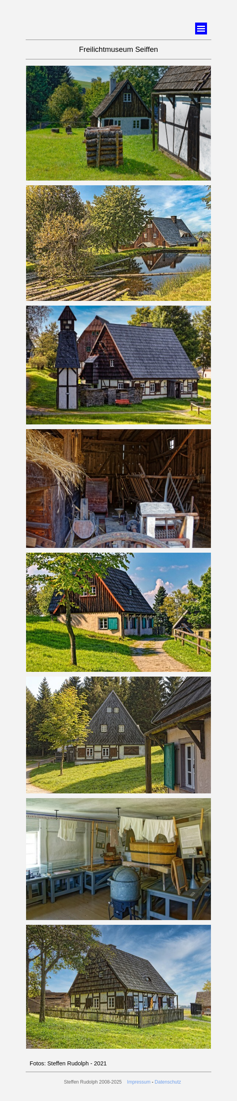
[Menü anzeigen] (201, 28)
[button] (118, 66)
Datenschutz (168, 1082)
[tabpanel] (118, 49)
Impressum (138, 1082)
